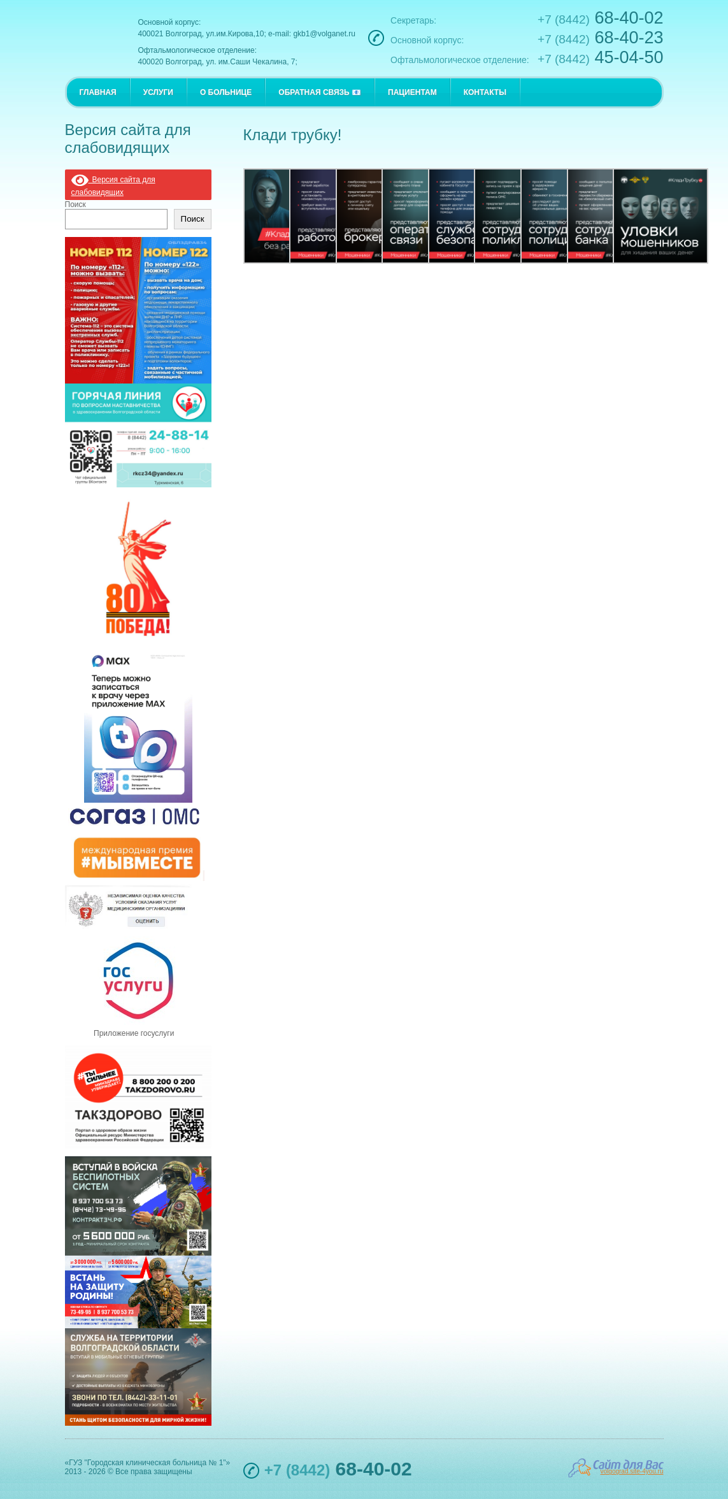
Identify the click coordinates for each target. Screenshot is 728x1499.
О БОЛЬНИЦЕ (226, 92)
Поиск (75, 204)
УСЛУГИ (158, 92)
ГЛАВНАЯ (98, 92)
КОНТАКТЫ (485, 92)
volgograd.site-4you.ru (632, 1471)
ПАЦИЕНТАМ (412, 92)
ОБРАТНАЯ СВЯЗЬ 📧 (319, 92)
